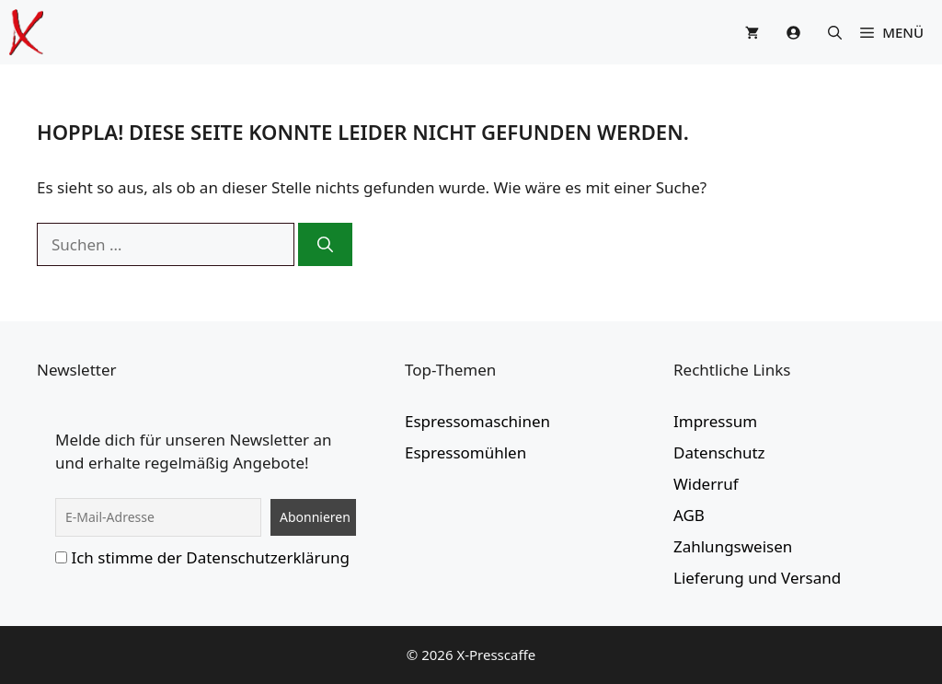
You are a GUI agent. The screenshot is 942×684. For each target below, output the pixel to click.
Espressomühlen (465, 452)
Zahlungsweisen (732, 546)
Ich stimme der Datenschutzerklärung (210, 557)
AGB (689, 515)
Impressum (715, 421)
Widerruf (706, 483)
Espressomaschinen (477, 421)
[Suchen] (325, 245)
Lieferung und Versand (757, 577)
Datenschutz (719, 452)
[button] (835, 32)
